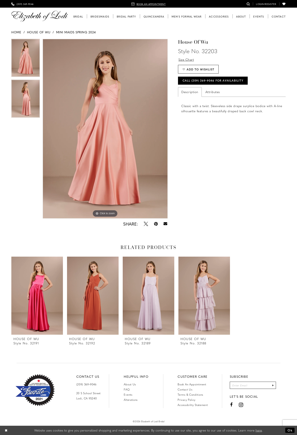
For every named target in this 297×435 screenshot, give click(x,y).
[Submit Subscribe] (273, 385)
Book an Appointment (192, 384)
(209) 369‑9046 (86, 384)
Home (16, 32)
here (259, 430)
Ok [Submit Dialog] (290, 430)
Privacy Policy (187, 400)
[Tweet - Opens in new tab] (145, 223)
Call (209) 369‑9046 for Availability (213, 80)
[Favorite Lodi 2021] (35, 390)
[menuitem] (22, 4)
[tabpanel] (25, 59)
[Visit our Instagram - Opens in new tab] (241, 405)
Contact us (185, 389)
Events (128, 394)
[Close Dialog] (6, 430)
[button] (266, 4)
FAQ (127, 389)
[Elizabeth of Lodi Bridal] (39, 16)
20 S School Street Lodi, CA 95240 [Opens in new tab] (88, 395)
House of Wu (39, 32)
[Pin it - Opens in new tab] (156, 223)
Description (189, 92)
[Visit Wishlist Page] (284, 4)
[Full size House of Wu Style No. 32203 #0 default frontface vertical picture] (105, 128)
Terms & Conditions (190, 394)
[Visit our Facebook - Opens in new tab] (231, 404)
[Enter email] (253, 385)
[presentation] (37, 296)
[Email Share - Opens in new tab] (165, 224)
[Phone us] (22, 4)
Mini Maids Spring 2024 (76, 32)
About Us (130, 384)
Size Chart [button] (186, 59)
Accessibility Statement (193, 405)
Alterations (131, 400)
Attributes (212, 92)
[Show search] (248, 4)
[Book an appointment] (148, 4)
